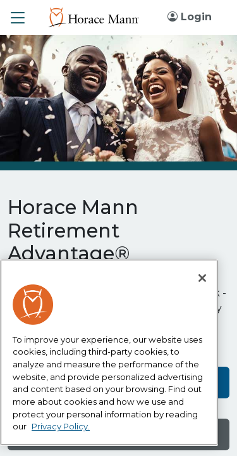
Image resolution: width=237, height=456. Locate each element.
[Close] (202, 278)
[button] (18, 18)
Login (189, 17)
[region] (109, 352)
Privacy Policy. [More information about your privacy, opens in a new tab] (61, 426)
